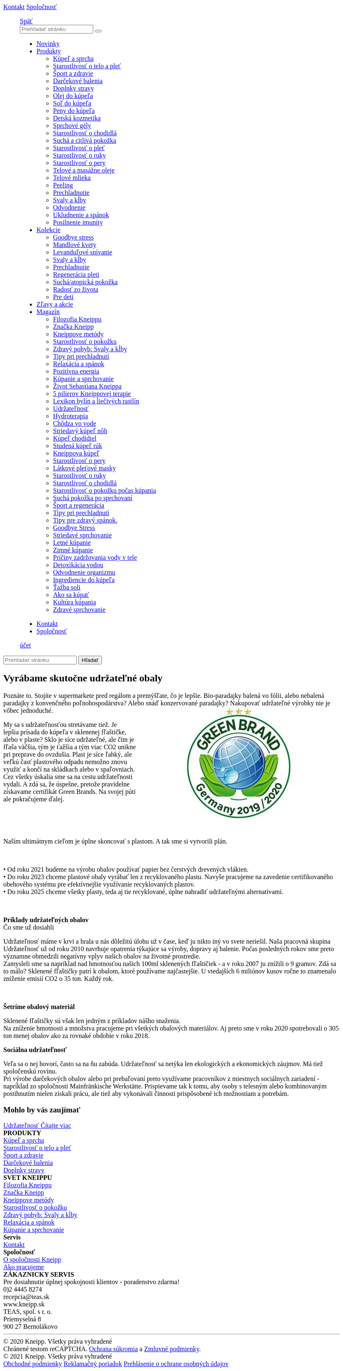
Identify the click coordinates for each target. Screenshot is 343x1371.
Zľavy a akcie (54, 304)
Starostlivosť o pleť (79, 147)
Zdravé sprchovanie (79, 609)
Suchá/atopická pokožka (85, 281)
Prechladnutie (71, 192)
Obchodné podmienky (32, 1363)
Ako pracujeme (23, 1266)
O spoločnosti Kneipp (32, 1259)
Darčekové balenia (77, 80)
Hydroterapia (70, 415)
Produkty (48, 51)
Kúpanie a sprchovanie (83, 378)
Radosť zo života (75, 289)
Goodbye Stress (74, 527)
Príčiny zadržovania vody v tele (95, 557)
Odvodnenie (69, 207)
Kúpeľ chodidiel (75, 438)
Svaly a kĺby (69, 200)
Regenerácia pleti (76, 274)
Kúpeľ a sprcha (73, 58)
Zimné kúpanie (73, 550)
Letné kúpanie (72, 542)
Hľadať (90, 660)
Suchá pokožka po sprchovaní (93, 497)
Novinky (48, 43)
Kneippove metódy (78, 334)
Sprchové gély (72, 125)
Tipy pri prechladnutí (81, 356)
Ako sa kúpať (71, 594)
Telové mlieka (72, 177)
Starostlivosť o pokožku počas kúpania (104, 490)
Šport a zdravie (73, 73)
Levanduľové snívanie (82, 252)
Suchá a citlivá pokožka (84, 140)
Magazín (48, 311)
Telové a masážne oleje (84, 170)
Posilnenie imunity (78, 222)
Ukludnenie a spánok (81, 214)
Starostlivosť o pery (79, 162)
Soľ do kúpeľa (72, 103)
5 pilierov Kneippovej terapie (92, 393)
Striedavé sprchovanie (82, 535)
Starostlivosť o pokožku (85, 341)
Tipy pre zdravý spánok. (85, 520)
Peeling (63, 185)
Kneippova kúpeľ (76, 453)
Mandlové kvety (74, 244)
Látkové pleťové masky (84, 468)
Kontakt (14, 6)
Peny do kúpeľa (74, 110)
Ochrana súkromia (113, 1348)
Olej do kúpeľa (73, 95)
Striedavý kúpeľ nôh (80, 430)
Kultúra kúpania (74, 602)
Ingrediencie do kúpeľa (84, 579)
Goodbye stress (73, 237)
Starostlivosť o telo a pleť (87, 66)
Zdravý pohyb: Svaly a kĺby (90, 348)
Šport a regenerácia (78, 505)
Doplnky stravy (73, 88)
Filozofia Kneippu (77, 319)
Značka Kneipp (73, 326)
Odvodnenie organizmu (84, 572)
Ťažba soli (66, 587)
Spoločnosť (42, 6)
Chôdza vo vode (74, 423)
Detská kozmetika (77, 118)
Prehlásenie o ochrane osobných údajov (176, 1363)
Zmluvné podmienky (171, 1348)
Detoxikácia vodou (78, 564)
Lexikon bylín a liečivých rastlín (96, 401)
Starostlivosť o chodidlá (85, 133)
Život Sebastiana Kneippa (87, 386)
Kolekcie (48, 229)
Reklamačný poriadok (93, 1363)
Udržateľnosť (71, 408)
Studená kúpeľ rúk (77, 445)
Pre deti (63, 296)
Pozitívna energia (76, 371)
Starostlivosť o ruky (79, 155)
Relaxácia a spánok (78, 363)
